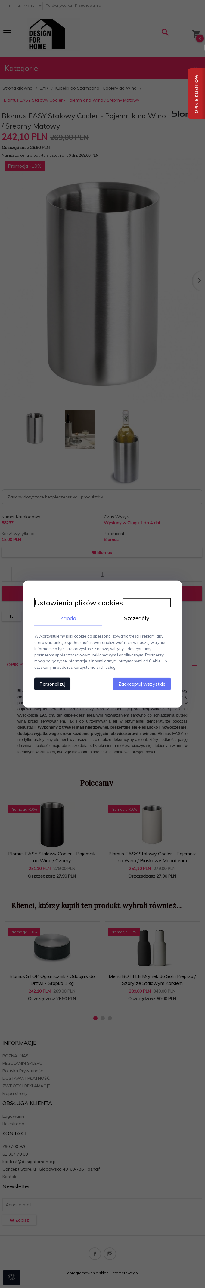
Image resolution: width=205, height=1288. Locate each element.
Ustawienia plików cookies (77, 602)
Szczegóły (137, 617)
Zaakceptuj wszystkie (143, 684)
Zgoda (68, 617)
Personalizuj (51, 684)
